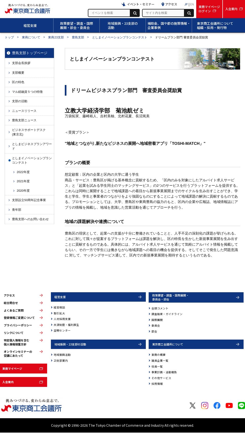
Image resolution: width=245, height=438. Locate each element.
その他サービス (161, 378)
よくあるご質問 (14, 310)
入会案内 (8, 382)
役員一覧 (157, 366)
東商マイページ (12, 368)
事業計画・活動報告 (164, 372)
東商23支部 (56, 37)
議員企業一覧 (159, 360)
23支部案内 (61, 360)
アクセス (9, 295)
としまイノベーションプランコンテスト (119, 37)
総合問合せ (11, 303)
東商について (31, 37)
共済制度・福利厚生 (66, 325)
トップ (9, 37)
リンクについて (14, 333)
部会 (154, 331)
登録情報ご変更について (19, 318)
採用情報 (157, 383)
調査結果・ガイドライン (167, 314)
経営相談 (59, 307)
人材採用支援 (62, 319)
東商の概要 (158, 355)
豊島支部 (78, 37)
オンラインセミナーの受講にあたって (18, 353)
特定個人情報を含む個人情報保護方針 (16, 342)
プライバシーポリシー (18, 325)
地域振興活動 (62, 355)
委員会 (155, 325)
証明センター (62, 330)
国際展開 (157, 320)
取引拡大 (59, 313)
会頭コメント (159, 308)
